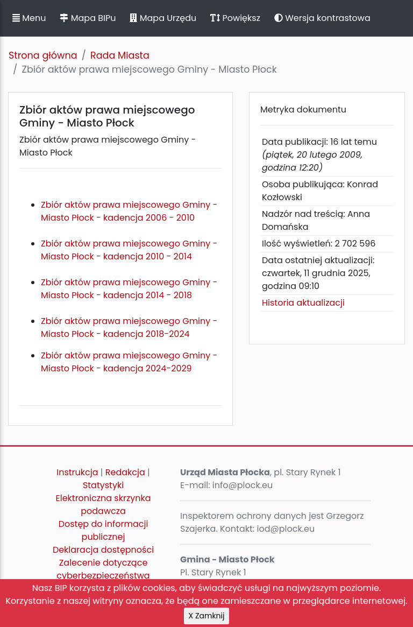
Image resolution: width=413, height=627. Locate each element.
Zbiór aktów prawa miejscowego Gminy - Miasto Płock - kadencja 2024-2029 (129, 362)
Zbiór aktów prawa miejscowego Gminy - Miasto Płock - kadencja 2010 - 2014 (129, 256)
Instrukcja (77, 472)
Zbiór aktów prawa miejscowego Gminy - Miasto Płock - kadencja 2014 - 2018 (129, 295)
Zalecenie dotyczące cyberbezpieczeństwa (102, 569)
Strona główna (43, 55)
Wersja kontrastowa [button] (322, 18)
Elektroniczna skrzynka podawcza (103, 504)
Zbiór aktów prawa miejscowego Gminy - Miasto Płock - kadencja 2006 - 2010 (129, 211)
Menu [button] (29, 18)
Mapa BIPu (88, 18)
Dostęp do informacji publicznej (103, 530)
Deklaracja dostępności (103, 550)
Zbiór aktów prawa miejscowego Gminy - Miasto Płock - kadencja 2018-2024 (129, 327)
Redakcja (125, 472)
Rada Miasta (119, 55)
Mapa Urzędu (163, 18)
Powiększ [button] (235, 18)
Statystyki (103, 485)
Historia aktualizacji (303, 303)
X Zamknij (207, 615)
